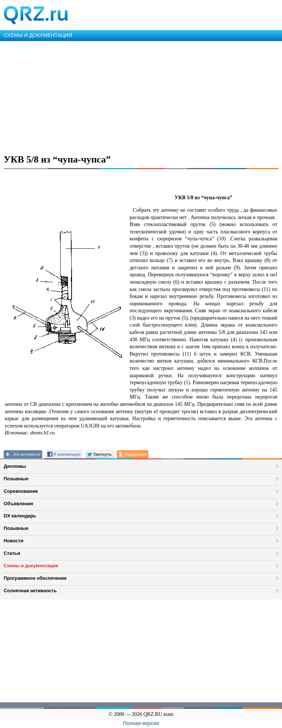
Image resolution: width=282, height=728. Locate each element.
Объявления (18, 503)
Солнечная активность (30, 590)
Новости (14, 540)
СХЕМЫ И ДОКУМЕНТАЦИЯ (38, 35)
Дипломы (15, 466)
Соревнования (21, 491)
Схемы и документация (31, 565)
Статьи (12, 553)
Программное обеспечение (35, 578)
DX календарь (20, 515)
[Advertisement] (141, 96)
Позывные (16, 478)
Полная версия (141, 723)
